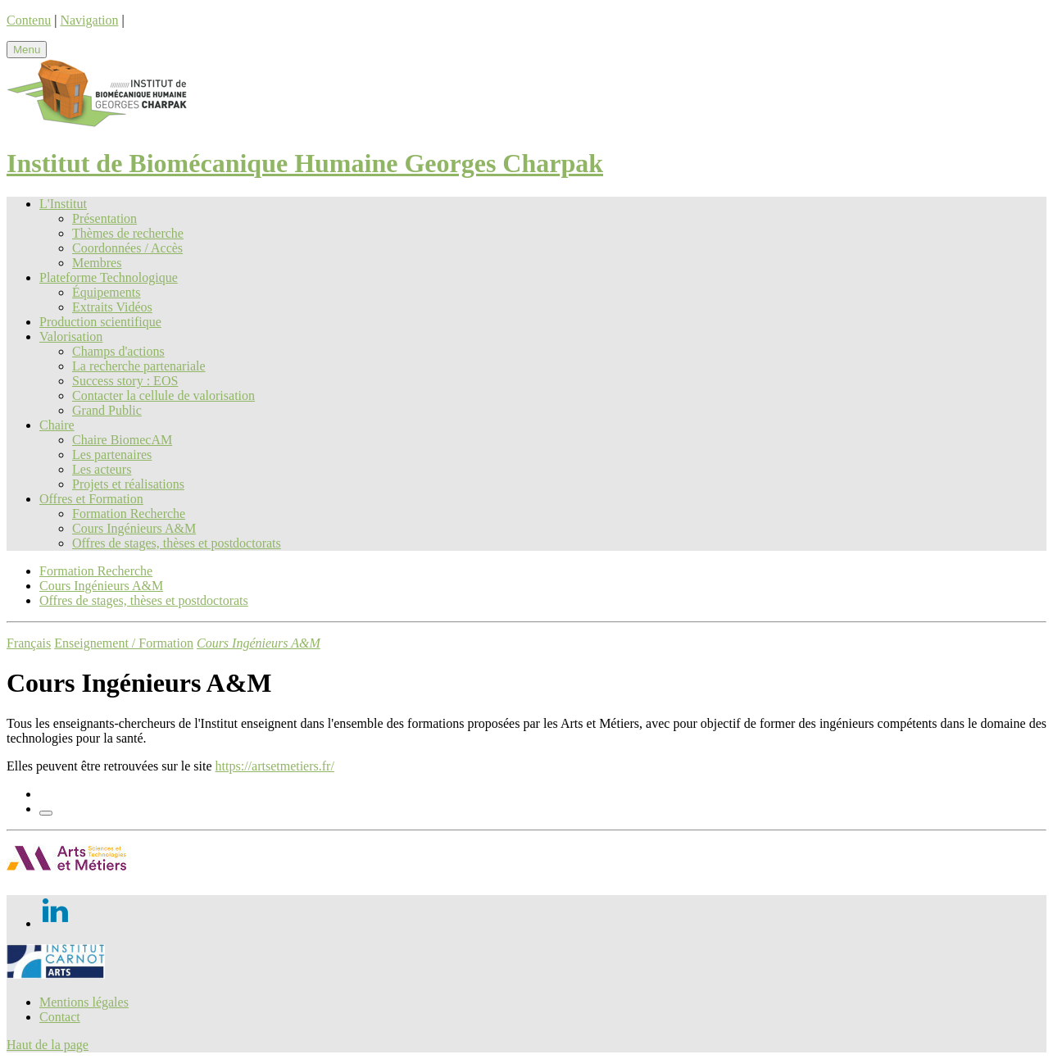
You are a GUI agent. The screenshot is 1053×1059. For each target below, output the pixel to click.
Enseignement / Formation (123, 643)
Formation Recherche (128, 513)
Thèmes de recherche (128, 233)
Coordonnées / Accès (127, 248)
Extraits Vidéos (112, 307)
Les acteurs (101, 469)
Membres (96, 263)
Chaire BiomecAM (122, 440)
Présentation (104, 218)
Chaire (57, 425)
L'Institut (63, 204)
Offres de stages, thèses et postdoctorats (176, 543)
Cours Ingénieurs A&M (134, 528)
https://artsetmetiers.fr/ (275, 766)
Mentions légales (84, 1002)
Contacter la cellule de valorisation (163, 395)
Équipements (106, 292)
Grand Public (107, 410)
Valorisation (70, 336)
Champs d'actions (118, 351)
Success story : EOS (125, 381)
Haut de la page (48, 1045)
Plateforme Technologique (108, 277)
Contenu (29, 20)
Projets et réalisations (128, 484)
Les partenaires (112, 454)
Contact (59, 1017)
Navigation (89, 20)
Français (29, 643)
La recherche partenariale (139, 366)
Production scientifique (100, 322)
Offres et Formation (91, 499)
